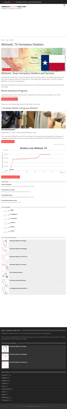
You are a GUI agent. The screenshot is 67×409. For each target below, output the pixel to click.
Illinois (3, 394)
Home (2, 40)
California (4, 378)
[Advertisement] (33, 24)
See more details (8, 141)
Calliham (12, 222)
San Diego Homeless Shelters (18, 280)
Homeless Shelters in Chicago (18, 240)
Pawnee (12, 231)
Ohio (3, 386)
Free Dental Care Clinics (8, 190)
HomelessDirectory (13, 6)
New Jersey (5, 397)
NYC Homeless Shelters (16, 272)
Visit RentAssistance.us (9, 99)
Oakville (12, 226)
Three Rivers (13, 218)
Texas (7, 40)
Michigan (4, 380)
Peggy (12, 210)
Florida (4, 383)
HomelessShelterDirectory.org (33, 406)
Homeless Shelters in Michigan (18, 248)
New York (4, 375)
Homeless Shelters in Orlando (18, 264)
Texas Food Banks (6, 184)
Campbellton (13, 214)
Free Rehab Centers (6, 195)
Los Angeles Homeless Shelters (18, 288)
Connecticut (5, 400)
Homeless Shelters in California (18, 256)
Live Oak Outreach (8, 129)
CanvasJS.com (63, 172)
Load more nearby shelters (10, 177)
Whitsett (12, 40)
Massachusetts (6, 389)
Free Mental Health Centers (9, 200)
